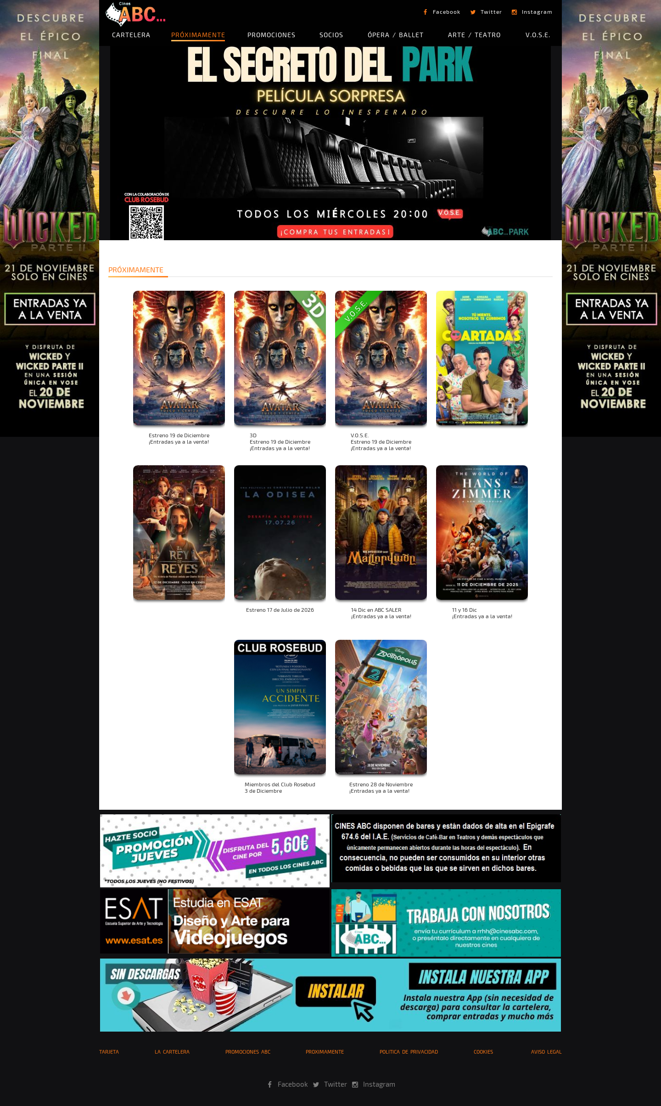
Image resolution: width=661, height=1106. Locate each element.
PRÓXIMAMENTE (198, 35)
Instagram (537, 11)
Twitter (491, 11)
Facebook (446, 11)
